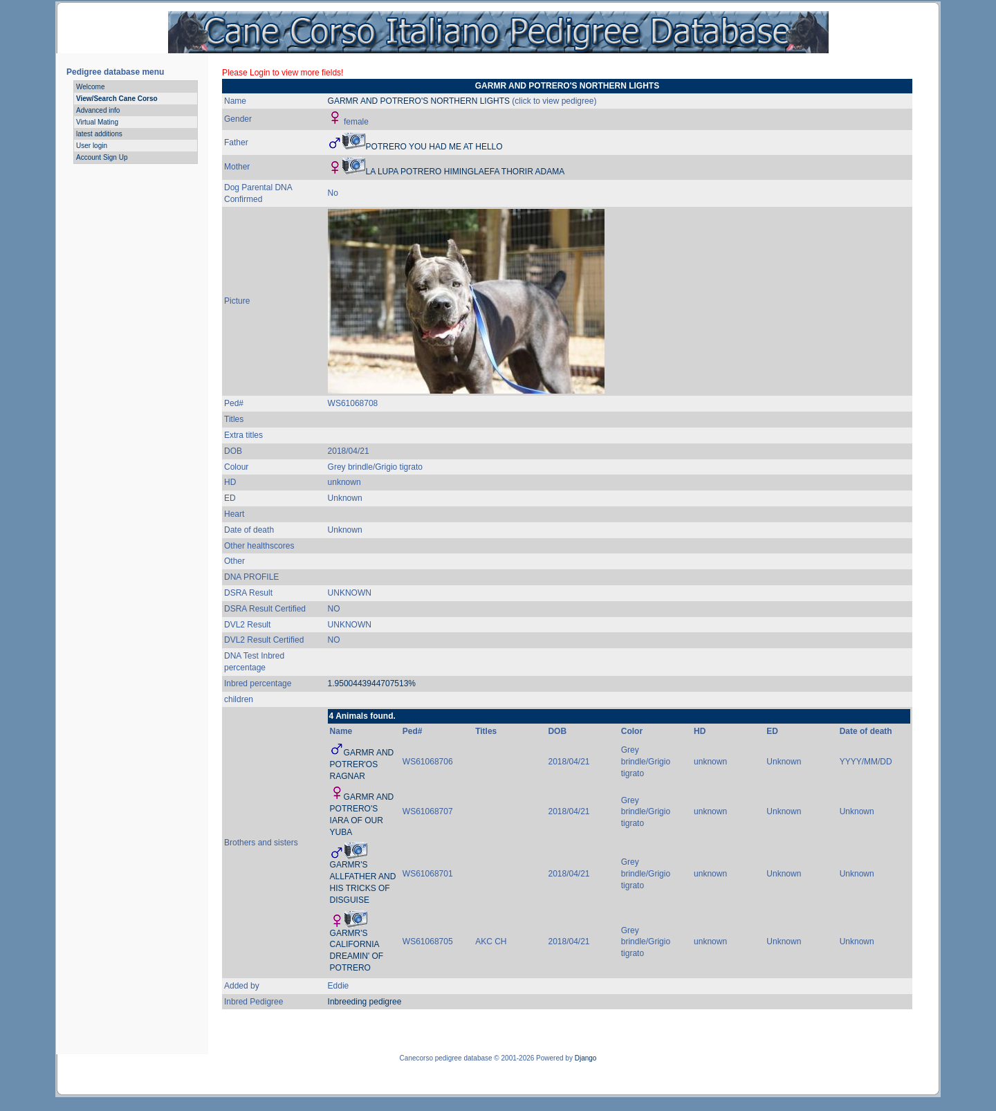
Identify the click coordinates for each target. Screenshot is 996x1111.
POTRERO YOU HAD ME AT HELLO (434, 147)
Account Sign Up (102, 157)
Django (586, 1058)
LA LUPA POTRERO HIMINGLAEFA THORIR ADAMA (465, 171)
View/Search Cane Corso (117, 98)
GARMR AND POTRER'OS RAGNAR (362, 764)
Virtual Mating (97, 122)
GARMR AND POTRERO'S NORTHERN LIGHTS (419, 101)
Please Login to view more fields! (282, 72)
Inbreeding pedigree (365, 1002)
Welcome (90, 87)
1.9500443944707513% (372, 683)
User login (91, 145)
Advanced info (98, 110)
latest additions (99, 134)
